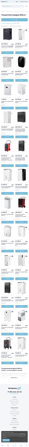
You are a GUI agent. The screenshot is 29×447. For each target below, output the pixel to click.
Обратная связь (14, 403)
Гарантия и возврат (14, 413)
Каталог (14, 409)
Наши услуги (14, 420)
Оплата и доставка (14, 411)
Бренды (14, 415)
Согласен (6, 440)
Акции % (14, 429)
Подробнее (14, 377)
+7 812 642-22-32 (24, 1)
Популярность (5, 26)
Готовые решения (14, 422)
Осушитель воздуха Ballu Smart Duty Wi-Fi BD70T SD (21, 244)
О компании (14, 399)
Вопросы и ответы (14, 401)
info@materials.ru (14, 393)
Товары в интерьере (14, 424)
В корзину (7, 52)
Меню (14, 445)
